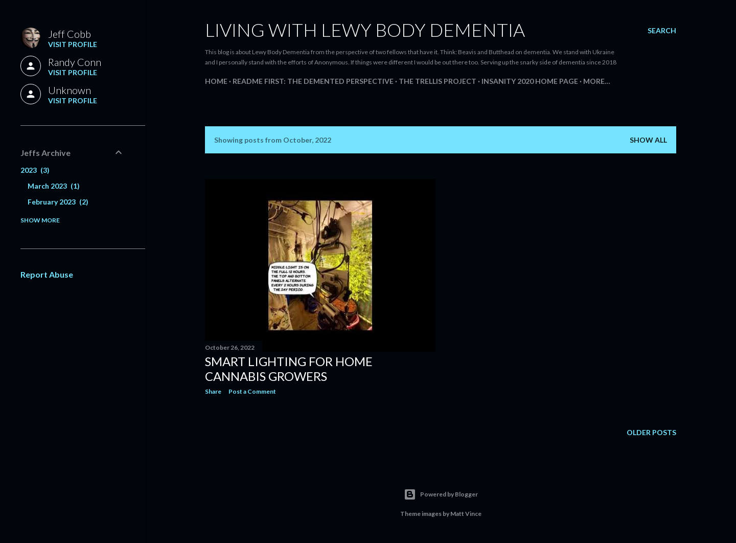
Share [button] (213, 391)
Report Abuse (46, 274)
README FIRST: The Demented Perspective (313, 81)
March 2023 (54, 186)
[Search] (662, 30)
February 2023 (58, 201)
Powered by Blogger (441, 494)
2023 (35, 170)
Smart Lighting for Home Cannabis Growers (289, 368)
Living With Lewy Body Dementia (365, 29)
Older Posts (651, 432)
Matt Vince (465, 513)
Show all (648, 139)
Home (216, 81)
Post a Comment (252, 391)
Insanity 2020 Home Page (529, 81)
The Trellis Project (437, 81)
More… (596, 81)
